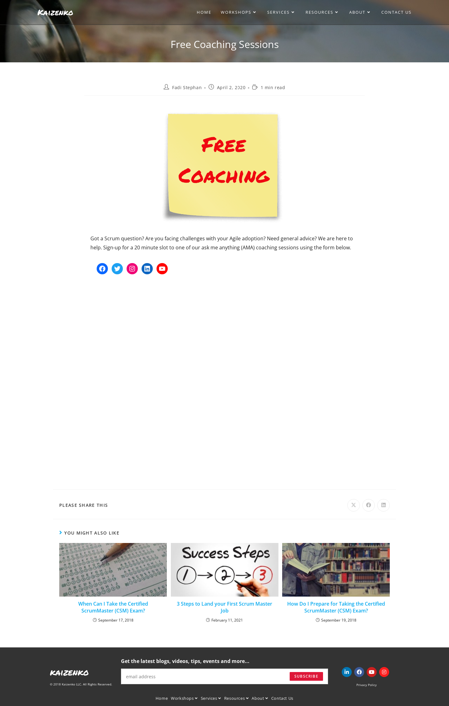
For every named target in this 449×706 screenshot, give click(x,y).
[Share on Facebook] (368, 505)
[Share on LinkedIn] (383, 505)
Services (211, 698)
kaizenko (69, 672)
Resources (236, 698)
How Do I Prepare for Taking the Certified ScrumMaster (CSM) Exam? (336, 607)
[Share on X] (353, 505)
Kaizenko (55, 12)
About (260, 698)
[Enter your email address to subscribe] (224, 676)
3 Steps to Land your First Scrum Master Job (224, 607)
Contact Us (282, 698)
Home (162, 698)
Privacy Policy (366, 685)
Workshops (184, 698)
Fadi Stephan (187, 87)
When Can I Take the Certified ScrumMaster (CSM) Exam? (113, 607)
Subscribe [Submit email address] (306, 676)
